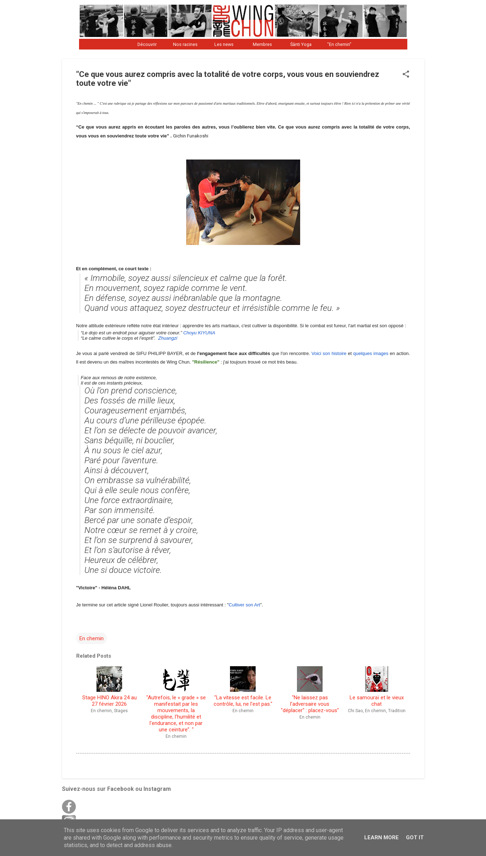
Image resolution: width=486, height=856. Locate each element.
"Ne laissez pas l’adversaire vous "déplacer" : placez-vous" (310, 690)
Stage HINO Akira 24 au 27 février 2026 (109, 687)
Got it (415, 837)
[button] (406, 75)
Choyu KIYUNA (198, 332)
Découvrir (147, 44)
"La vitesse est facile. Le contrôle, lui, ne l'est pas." (243, 687)
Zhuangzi (167, 338)
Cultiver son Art (244, 604)
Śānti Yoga (301, 44)
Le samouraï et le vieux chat (377, 687)
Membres (262, 44)
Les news (224, 44)
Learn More (381, 837)
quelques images (370, 353)
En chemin (91, 638)
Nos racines (185, 44)
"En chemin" (339, 44)
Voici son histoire (329, 353)
